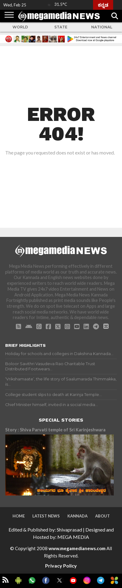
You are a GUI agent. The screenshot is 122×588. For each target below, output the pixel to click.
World (20, 27)
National (101, 27)
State (60, 27)
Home (19, 516)
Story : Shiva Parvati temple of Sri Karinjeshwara (55, 429)
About (102, 516)
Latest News (46, 516)
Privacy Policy (61, 565)
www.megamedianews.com (77, 548)
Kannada (77, 516)
